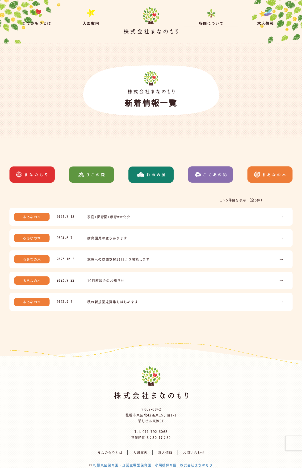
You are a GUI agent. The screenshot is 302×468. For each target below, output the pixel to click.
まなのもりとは (110, 452)
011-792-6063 (155, 431)
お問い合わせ (194, 452)
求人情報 (165, 452)
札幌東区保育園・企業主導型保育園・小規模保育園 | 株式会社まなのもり (153, 465)
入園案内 (140, 452)
